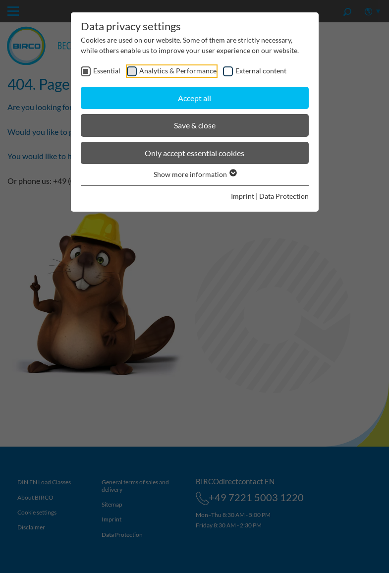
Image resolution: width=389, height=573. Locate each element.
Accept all (194, 98)
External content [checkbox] (260, 70)
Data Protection (284, 196)
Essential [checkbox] (106, 70)
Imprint (242, 196)
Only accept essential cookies (194, 153)
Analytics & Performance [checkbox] (178, 70)
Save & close (195, 125)
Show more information (195, 174)
